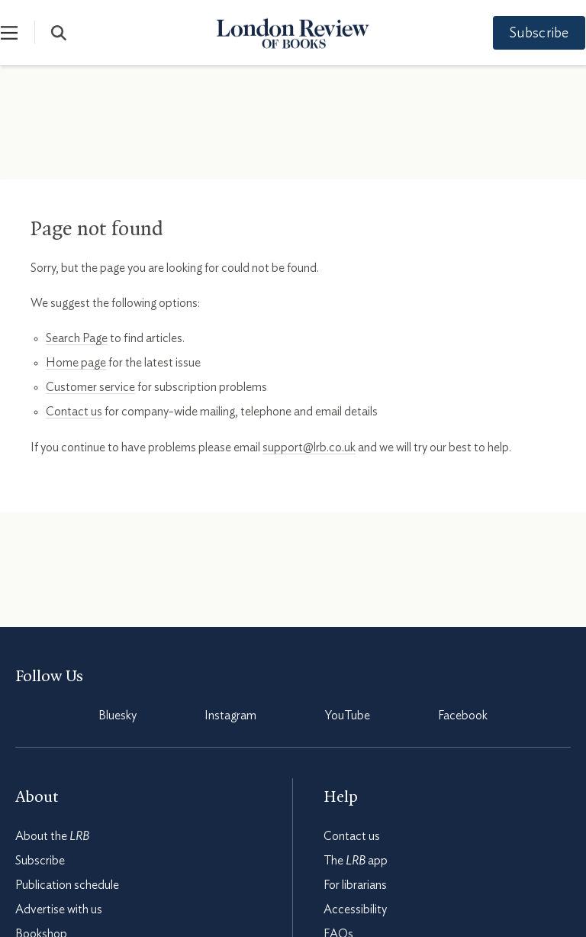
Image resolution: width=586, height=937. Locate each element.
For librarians (355, 885)
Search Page (77, 338)
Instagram (230, 715)
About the (52, 836)
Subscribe (525, 33)
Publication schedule (67, 885)
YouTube (347, 715)
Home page (76, 363)
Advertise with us (58, 909)
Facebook (463, 715)
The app (356, 861)
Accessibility (355, 909)
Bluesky (117, 715)
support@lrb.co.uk (309, 447)
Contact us (74, 411)
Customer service (90, 387)
